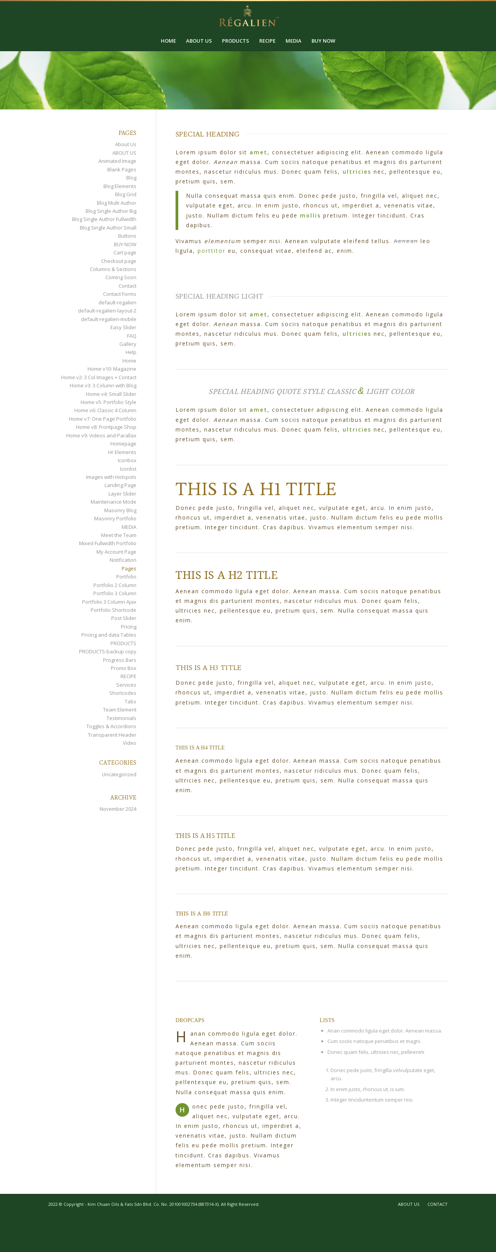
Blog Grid (125, 194)
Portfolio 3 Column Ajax (109, 601)
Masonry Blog (120, 510)
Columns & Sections (113, 269)
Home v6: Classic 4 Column (105, 410)
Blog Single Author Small (108, 227)
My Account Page (116, 551)
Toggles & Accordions (111, 726)
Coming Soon (120, 277)
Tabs (130, 701)
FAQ (131, 335)
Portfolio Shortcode (113, 609)
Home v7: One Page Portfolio (102, 418)
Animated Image (117, 160)
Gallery (127, 343)
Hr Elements (122, 452)
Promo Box (123, 668)
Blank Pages (121, 169)
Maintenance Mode (113, 501)
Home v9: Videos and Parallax (101, 435)
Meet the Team (118, 535)
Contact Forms (119, 293)
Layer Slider (122, 493)
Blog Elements (119, 186)
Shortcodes (122, 692)
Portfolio (126, 576)
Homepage (123, 443)
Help (131, 352)
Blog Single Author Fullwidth (104, 219)
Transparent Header (112, 734)
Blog (131, 177)
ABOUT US (124, 152)
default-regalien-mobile (108, 319)
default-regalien (117, 302)
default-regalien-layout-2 (107, 310)
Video (129, 742)
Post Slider (123, 618)
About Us (125, 144)
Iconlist (128, 468)
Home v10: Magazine (112, 368)
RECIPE (128, 676)
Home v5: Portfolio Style (108, 402)
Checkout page (118, 260)
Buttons (127, 235)
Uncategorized (119, 774)
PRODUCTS (123, 643)
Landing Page (120, 485)
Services (126, 684)
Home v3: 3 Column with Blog (103, 385)
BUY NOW (125, 244)
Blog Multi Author (116, 202)
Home (129, 360)
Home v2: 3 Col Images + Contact (98, 377)
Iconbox (127, 460)
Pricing (128, 626)
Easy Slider (123, 327)
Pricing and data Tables (108, 634)
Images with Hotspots (111, 476)
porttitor (212, 250)
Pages (129, 568)
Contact (127, 285)
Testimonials (121, 718)
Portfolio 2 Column (114, 585)
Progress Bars (119, 659)
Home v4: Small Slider (111, 393)
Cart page (125, 252)
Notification (123, 559)
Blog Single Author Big (111, 210)
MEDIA (129, 526)
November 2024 (118, 808)
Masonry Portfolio (115, 518)
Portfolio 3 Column (114, 593)
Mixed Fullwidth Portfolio (107, 543)
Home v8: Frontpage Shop (106, 426)
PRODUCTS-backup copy (107, 651)
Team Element (119, 709)
